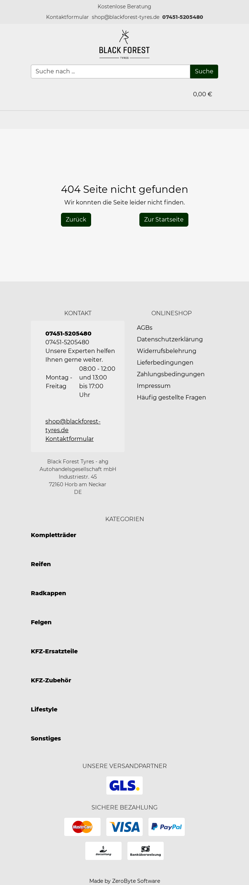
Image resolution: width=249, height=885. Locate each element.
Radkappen (48, 593)
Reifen (41, 564)
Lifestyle (44, 709)
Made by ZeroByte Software (124, 881)
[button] (67, 17)
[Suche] (204, 71)
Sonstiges (46, 738)
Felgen (41, 622)
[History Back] (76, 220)
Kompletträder (53, 535)
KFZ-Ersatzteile (54, 651)
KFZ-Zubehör (51, 680)
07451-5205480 (182, 17)
